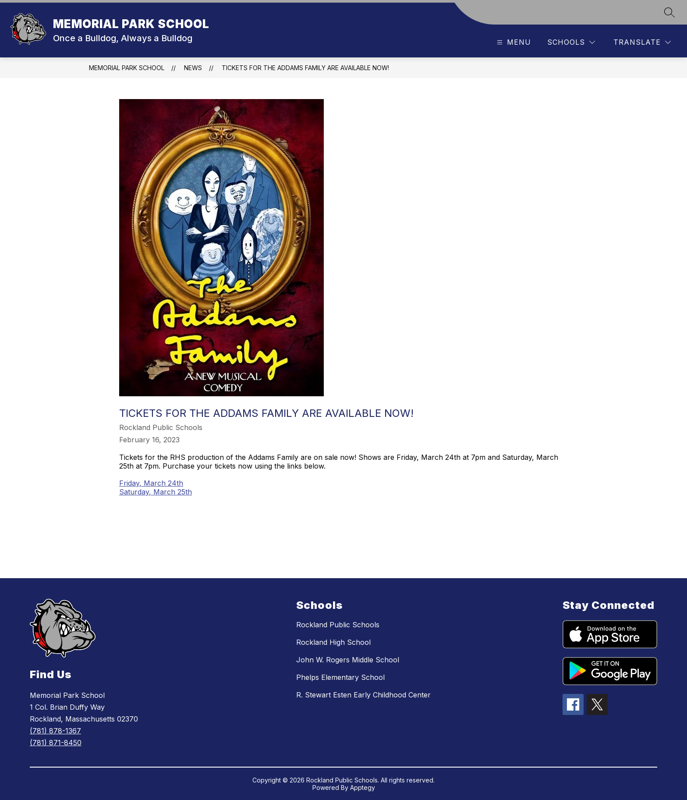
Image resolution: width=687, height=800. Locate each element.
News (193, 67)
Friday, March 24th (151, 483)
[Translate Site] (642, 42)
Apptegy (362, 787)
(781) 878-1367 (55, 730)
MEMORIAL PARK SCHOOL (126, 67)
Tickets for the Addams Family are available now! (305, 67)
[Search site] (669, 12)
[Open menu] (513, 42)
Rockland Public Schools (337, 624)
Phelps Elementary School (340, 677)
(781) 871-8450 (55, 742)
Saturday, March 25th (155, 491)
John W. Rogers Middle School (347, 659)
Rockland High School (333, 642)
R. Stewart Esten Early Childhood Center (363, 694)
